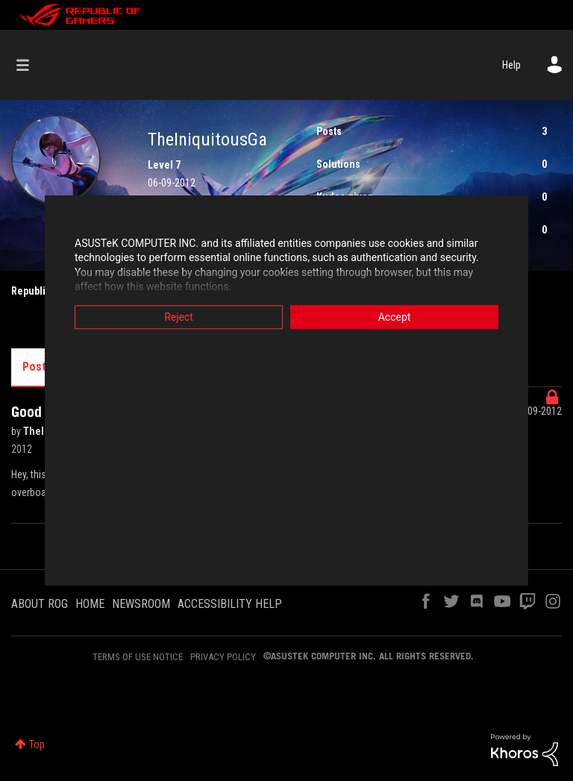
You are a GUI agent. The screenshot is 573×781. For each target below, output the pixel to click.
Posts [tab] (37, 367)
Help (511, 65)
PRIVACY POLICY (223, 656)
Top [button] (37, 744)
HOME (89, 604)
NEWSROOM (141, 604)
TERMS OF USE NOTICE (138, 656)
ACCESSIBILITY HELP (230, 604)
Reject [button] (178, 317)
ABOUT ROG (39, 604)
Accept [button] (394, 317)
